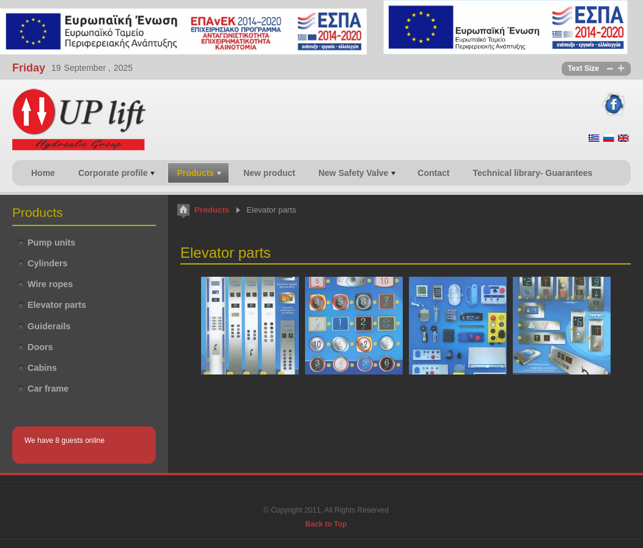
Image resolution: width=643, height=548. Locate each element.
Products (211, 209)
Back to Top (326, 524)
